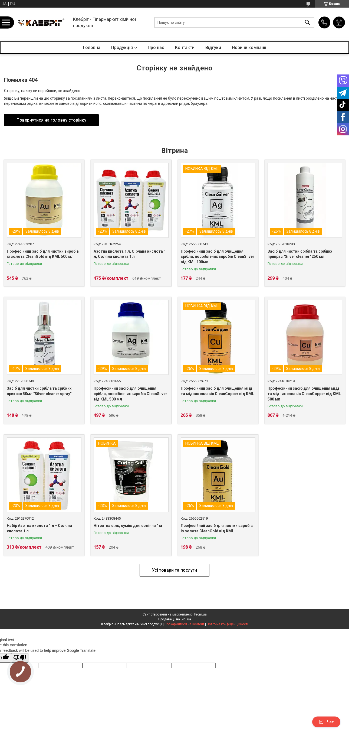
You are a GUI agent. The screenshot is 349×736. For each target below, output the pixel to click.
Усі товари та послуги (174, 570)
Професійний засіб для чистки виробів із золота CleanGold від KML (217, 528)
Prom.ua (200, 614)
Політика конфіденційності (227, 624)
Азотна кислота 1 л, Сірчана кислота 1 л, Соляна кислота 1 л (130, 254)
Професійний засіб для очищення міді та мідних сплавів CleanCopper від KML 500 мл (304, 393)
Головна (91, 47)
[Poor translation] (19, 658)
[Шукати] (307, 22)
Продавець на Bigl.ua (174, 619)
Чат (326, 721)
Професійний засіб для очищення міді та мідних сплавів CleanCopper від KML (217, 391)
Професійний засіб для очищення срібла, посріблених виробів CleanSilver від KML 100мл (217, 256)
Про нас (156, 47)
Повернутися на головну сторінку (51, 120)
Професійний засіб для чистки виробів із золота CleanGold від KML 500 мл (43, 254)
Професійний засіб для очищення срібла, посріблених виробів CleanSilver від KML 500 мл (130, 393)
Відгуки (213, 47)
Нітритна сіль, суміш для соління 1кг (128, 525)
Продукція (122, 47)
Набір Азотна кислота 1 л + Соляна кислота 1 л (39, 528)
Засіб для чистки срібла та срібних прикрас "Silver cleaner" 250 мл (300, 254)
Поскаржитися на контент (184, 624)
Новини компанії (249, 47)
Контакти (185, 47)
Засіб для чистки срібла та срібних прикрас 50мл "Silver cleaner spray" (39, 391)
